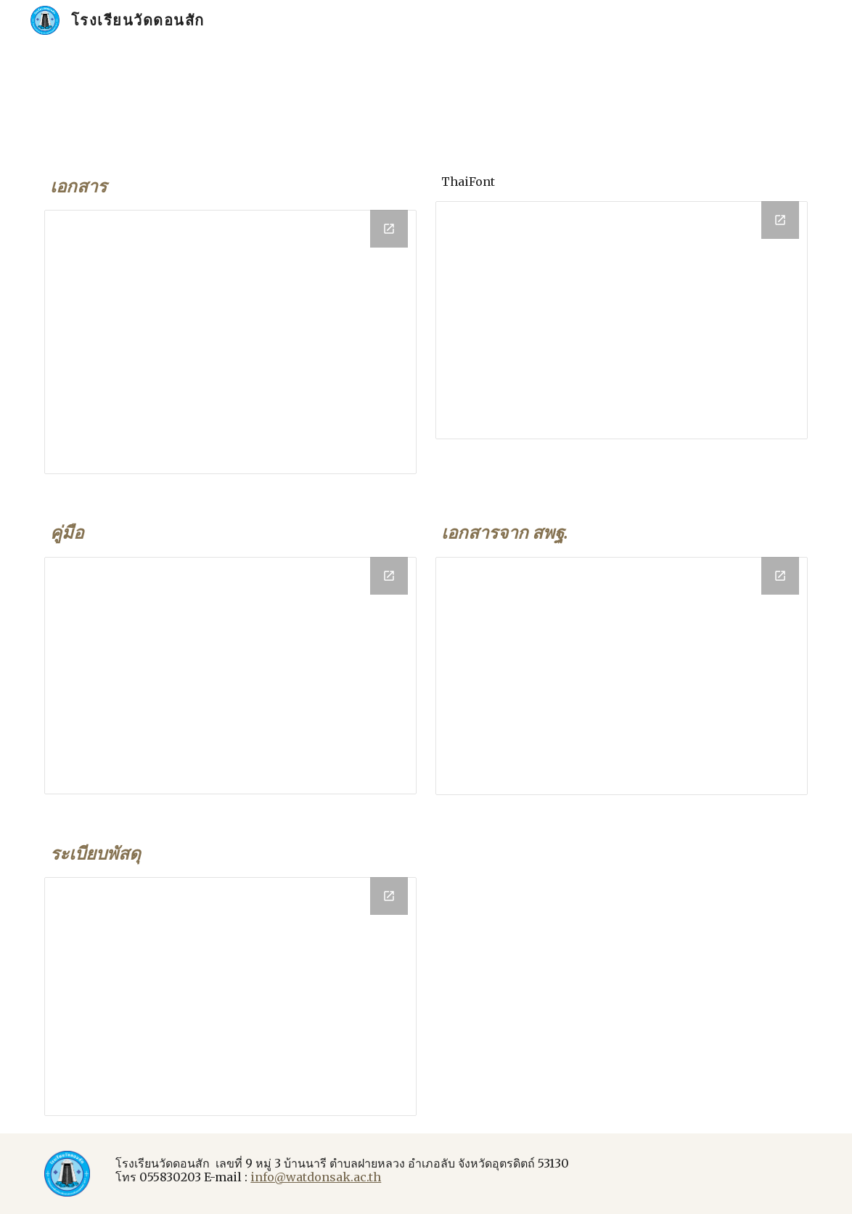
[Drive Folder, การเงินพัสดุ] (230, 996)
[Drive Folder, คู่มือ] (230, 675)
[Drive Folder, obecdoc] (621, 676)
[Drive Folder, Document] (230, 342)
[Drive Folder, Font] (621, 320)
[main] (230, 186)
